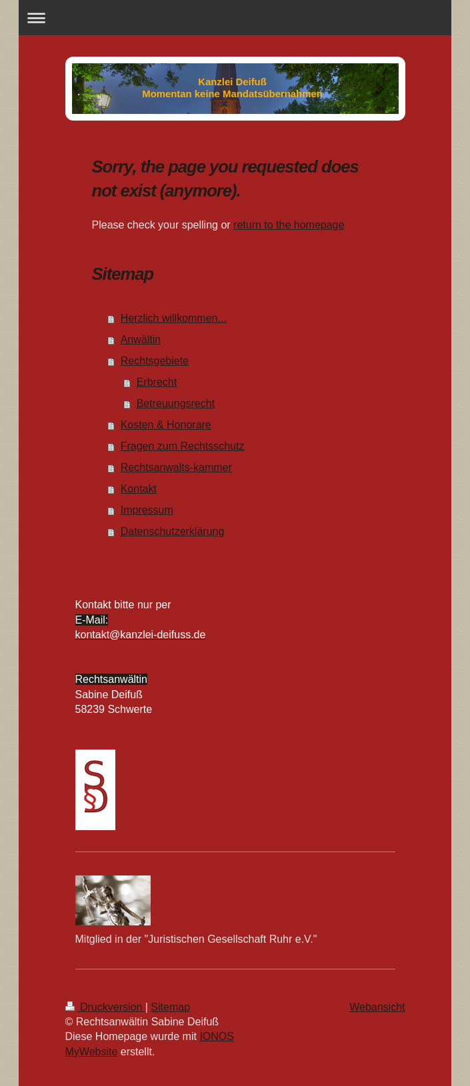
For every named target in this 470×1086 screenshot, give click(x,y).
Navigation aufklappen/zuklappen (235, 17)
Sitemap (170, 1007)
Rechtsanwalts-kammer (176, 467)
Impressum (147, 510)
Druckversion (105, 1007)
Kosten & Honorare (166, 424)
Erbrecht (157, 382)
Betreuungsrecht (176, 403)
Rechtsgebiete (155, 360)
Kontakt (139, 488)
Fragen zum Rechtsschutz (183, 446)
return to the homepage (288, 225)
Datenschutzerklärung (173, 531)
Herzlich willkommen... (174, 318)
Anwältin (141, 339)
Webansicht (377, 1007)
